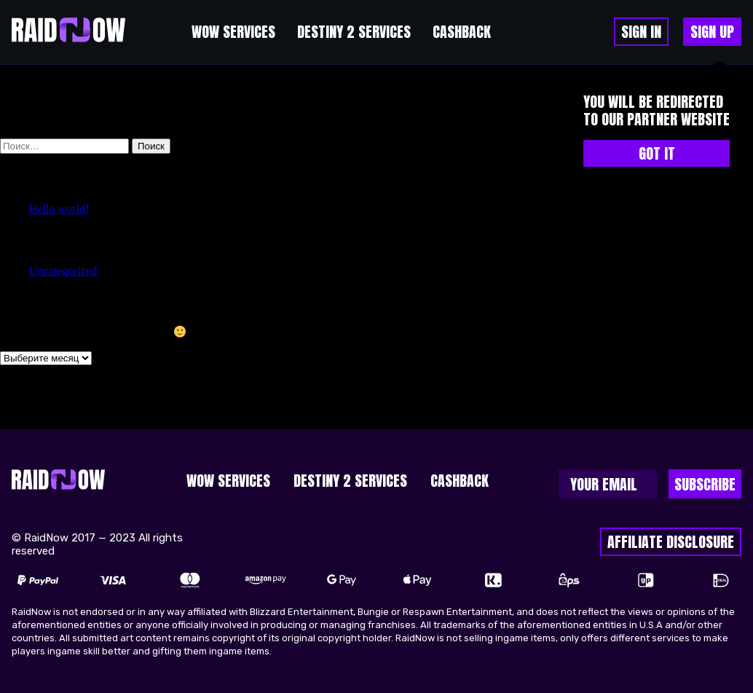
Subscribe (705, 484)
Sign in (641, 31)
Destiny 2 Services (354, 31)
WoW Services (233, 31)
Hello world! (59, 209)
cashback (462, 31)
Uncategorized (63, 271)
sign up (712, 31)
